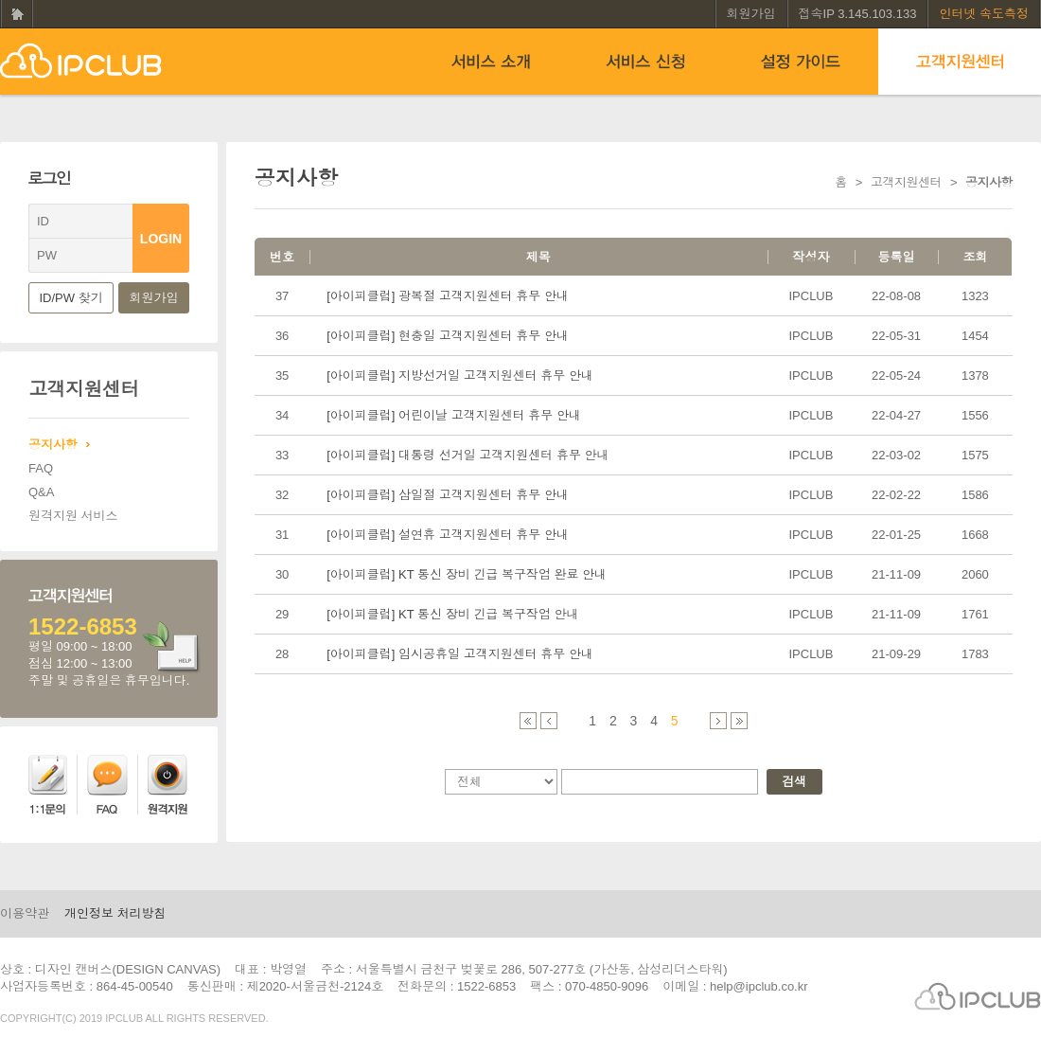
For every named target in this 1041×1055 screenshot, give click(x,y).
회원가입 (751, 14)
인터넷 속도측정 (984, 14)
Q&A (41, 492)
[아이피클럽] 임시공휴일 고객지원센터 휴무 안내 (459, 654)
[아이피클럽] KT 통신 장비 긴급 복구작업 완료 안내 (466, 574)
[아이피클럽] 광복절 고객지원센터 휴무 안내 (447, 296)
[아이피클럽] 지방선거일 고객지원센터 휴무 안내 (459, 375)
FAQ (40, 468)
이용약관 (24, 913)
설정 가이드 (800, 61)
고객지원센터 (959, 61)
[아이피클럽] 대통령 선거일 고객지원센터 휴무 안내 (467, 455)
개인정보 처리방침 (115, 913)
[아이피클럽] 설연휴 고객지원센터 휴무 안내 (447, 535)
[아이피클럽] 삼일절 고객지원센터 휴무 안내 (447, 495)
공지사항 (53, 445)
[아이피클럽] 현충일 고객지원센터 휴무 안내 (447, 336)
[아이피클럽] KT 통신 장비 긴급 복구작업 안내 (452, 614)
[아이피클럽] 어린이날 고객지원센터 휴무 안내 (453, 415)
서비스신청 (645, 61)
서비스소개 (491, 61)
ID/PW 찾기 (71, 298)
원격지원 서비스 (73, 516)
